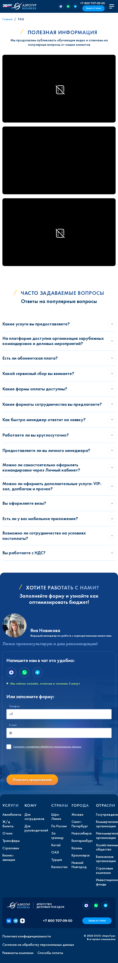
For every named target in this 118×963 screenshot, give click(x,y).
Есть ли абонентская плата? (30, 358)
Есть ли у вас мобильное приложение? (40, 518)
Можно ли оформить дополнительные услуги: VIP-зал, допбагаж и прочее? (51, 486)
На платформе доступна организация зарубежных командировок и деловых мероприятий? (53, 340)
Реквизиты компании (17, 953)
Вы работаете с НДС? (23, 553)
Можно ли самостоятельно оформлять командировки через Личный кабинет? (41, 467)
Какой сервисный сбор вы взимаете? (38, 373)
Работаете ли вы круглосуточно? (35, 435)
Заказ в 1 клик (93, 8)
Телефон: (14, 706)
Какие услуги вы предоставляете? (36, 324)
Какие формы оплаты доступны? (34, 389)
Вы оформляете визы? (24, 503)
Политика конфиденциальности (26, 936)
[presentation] (36, 763)
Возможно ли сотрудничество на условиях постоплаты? (44, 535)
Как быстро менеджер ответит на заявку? (44, 420)
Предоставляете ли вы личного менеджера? (46, 450)
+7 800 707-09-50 (92, 3)
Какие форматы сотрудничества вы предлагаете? (52, 404)
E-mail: (13, 725)
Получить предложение (32, 779)
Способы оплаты (50, 953)
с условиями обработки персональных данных (47, 746)
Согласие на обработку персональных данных (38, 944)
